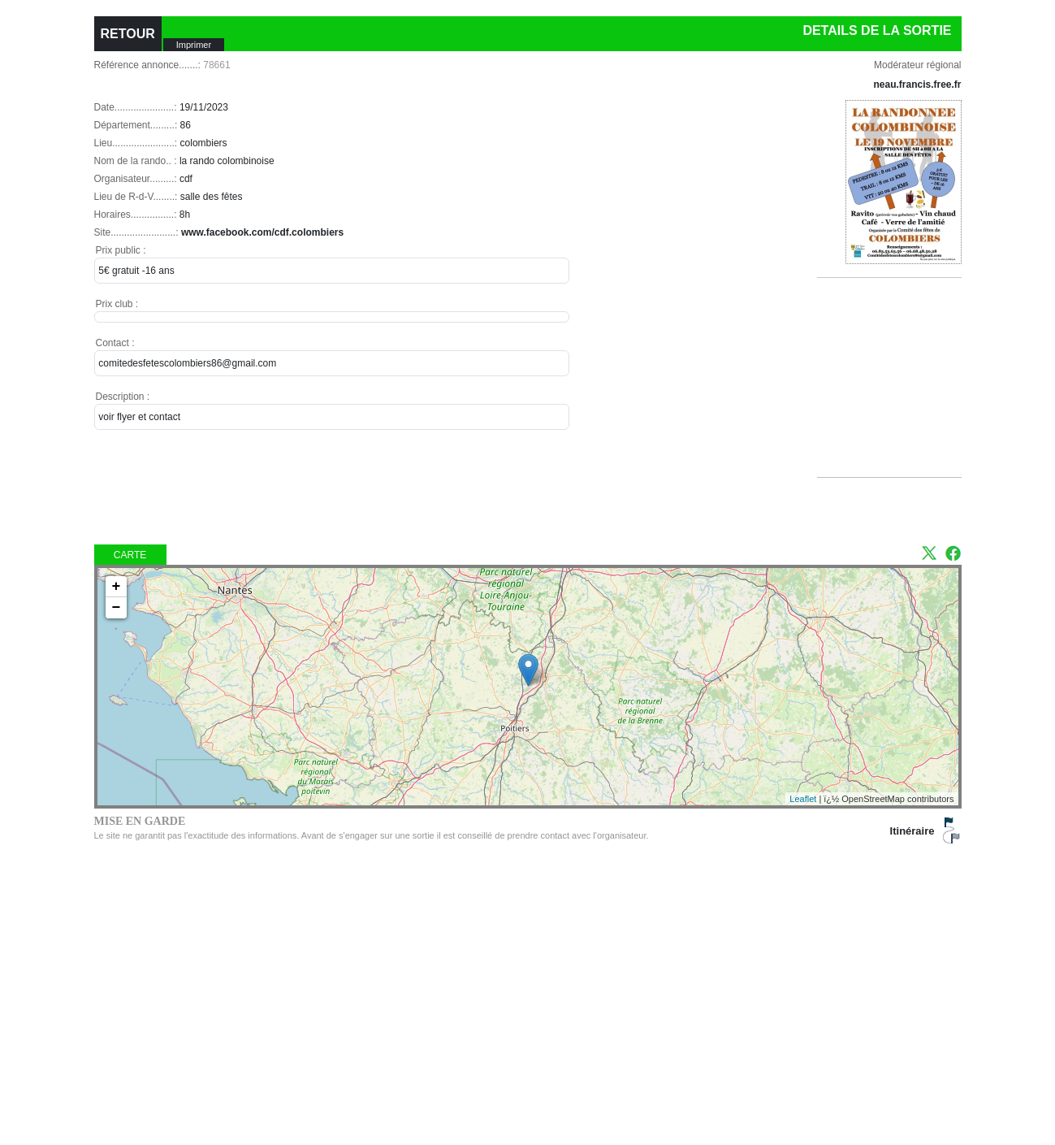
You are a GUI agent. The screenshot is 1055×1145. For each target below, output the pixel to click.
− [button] (116, 608)
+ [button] (116, 586)
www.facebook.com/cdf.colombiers (262, 232)
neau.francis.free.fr (917, 84)
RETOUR (128, 34)
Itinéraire (912, 831)
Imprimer (193, 45)
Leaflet (802, 799)
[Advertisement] (896, 397)
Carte (130, 555)
